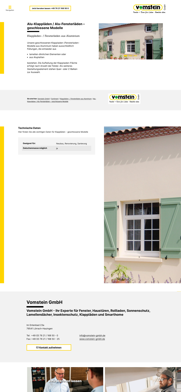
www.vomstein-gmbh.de (92, 339)
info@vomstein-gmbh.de (92, 335)
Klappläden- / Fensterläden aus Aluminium (76, 99)
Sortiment (54, 99)
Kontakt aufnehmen (50, 347)
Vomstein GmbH (44, 99)
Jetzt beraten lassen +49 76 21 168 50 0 (50, 8)
